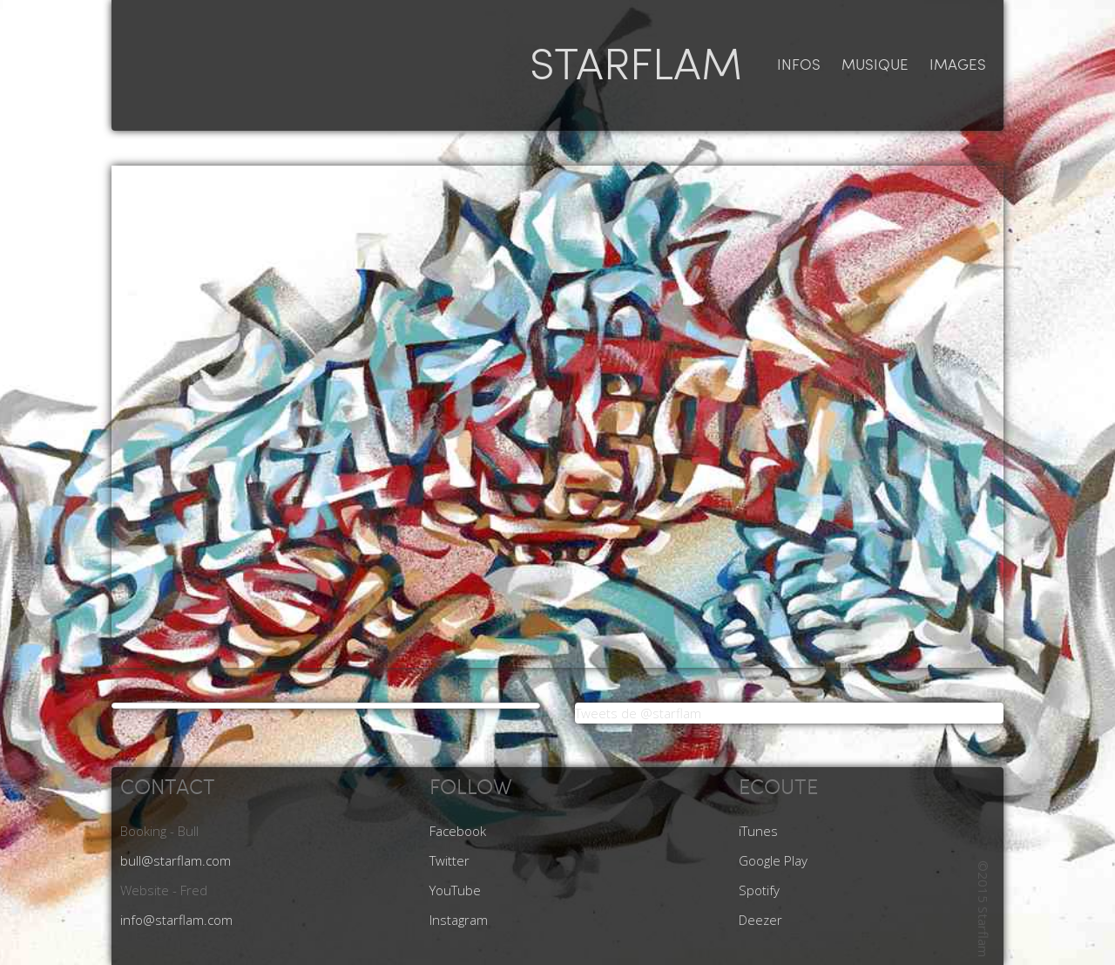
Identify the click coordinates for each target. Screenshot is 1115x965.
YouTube (455, 890)
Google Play (773, 860)
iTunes (758, 830)
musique (875, 65)
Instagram (458, 919)
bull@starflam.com (175, 860)
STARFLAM (636, 65)
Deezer (760, 919)
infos (799, 65)
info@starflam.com (176, 919)
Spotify (759, 890)
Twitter (449, 860)
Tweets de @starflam (638, 713)
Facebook (457, 830)
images (957, 65)
